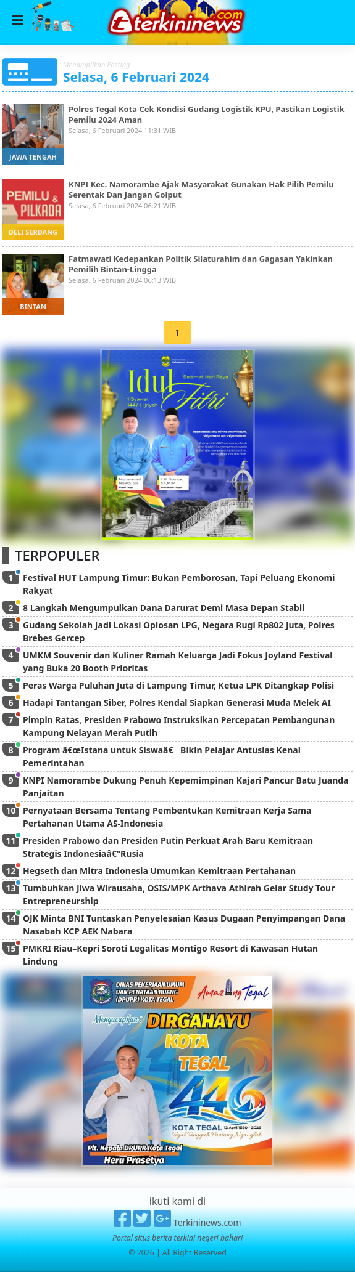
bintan (33, 306)
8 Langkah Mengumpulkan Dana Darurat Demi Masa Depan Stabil (163, 608)
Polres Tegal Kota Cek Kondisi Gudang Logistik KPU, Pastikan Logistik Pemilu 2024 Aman (207, 114)
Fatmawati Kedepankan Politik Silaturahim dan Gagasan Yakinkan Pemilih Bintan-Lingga (201, 264)
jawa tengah (33, 156)
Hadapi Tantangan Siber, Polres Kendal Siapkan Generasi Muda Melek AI (177, 702)
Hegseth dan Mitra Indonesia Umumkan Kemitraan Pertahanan (159, 871)
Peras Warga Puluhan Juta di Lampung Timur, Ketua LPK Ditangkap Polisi (178, 685)
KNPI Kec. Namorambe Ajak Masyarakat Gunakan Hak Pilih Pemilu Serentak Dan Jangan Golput (201, 189)
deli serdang (33, 232)
